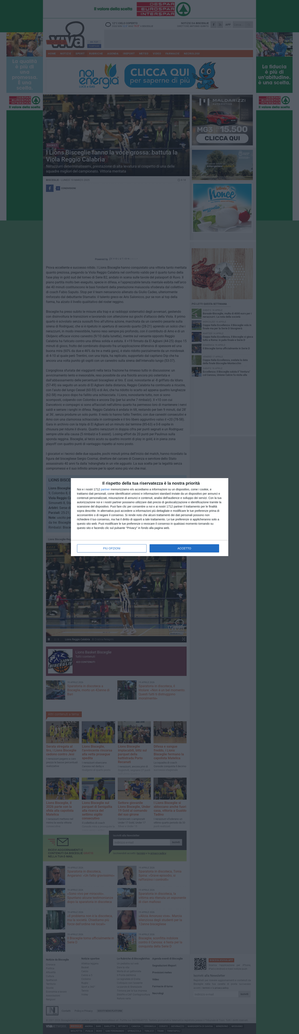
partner (105, 489)
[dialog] (149, 517)
